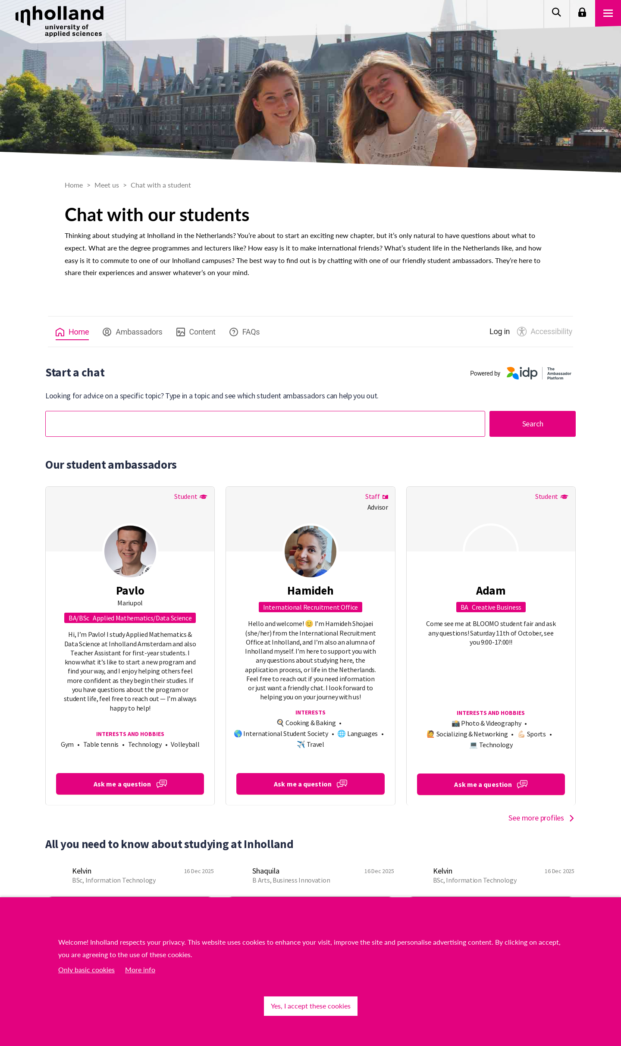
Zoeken (556, 13)
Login (582, 13)
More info (140, 969)
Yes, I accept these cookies (311, 1006)
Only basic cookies (86, 969)
